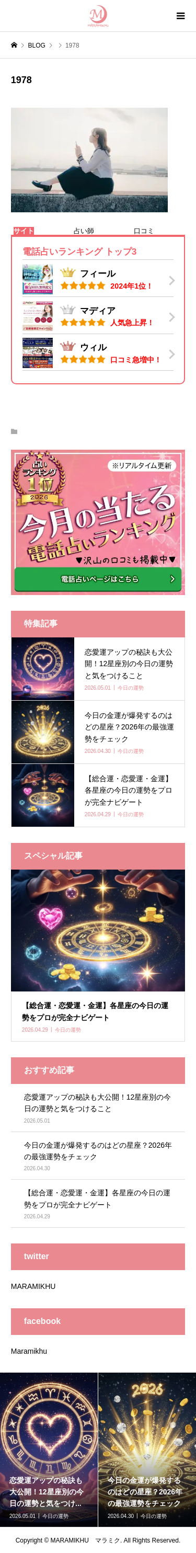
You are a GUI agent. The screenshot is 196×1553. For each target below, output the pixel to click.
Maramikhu (29, 1351)
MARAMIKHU (33, 1286)
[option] (49, 1450)
